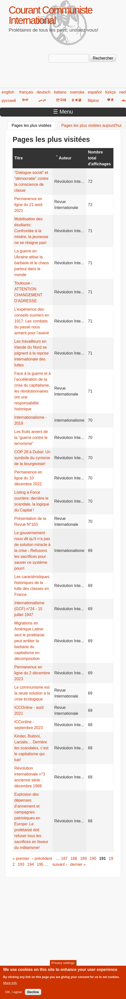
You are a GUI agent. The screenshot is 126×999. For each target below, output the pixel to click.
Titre (18, 158)
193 (21, 864)
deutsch (43, 92)
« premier (21, 858)
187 (64, 858)
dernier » (78, 864)
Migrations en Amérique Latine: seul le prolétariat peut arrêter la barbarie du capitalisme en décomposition (29, 641)
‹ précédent (42, 858)
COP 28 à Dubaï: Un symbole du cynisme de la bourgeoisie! (32, 458)
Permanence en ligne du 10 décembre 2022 (28, 478)
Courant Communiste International (50, 15)
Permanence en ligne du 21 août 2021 (28, 205)
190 (93, 858)
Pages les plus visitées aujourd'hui (91, 125)
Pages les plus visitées (34, 125)
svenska (77, 92)
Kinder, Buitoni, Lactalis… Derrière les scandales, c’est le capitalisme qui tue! (31, 748)
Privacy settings (63, 965)
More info (10, 985)
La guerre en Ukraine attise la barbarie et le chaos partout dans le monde (31, 263)
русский (9, 100)
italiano (60, 92)
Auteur (65, 158)
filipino (93, 100)
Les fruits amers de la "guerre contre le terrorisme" (31, 438)
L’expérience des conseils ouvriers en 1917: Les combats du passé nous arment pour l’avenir (31, 321)
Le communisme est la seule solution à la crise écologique (32, 693)
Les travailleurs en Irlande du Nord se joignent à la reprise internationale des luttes (31, 353)
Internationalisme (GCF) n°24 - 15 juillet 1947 (29, 609)
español (95, 92)
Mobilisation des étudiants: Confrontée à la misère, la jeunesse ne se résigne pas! (31, 231)
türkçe (110, 92)
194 (30, 864)
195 (40, 864)
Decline (33, 994)
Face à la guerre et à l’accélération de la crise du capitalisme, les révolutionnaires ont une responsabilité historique (32, 391)
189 (83, 858)
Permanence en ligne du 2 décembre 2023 (32, 673)
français (26, 92)
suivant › (59, 864)
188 (74, 858)
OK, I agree (13, 994)
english (8, 92)
